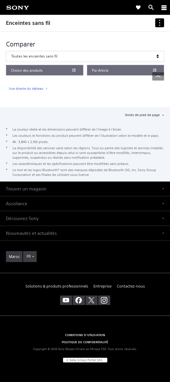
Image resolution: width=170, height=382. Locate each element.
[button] (85, 189)
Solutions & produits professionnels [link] (56, 286)
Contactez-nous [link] (131, 286)
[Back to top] (158, 76)
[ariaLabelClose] (164, 7)
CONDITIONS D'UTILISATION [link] (85, 335)
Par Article (100, 70)
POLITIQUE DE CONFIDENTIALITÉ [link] (85, 342)
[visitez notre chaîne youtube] (66, 300)
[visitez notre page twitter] (91, 300)
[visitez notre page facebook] (79, 300)
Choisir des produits (27, 70)
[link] (18, 7)
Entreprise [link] (102, 286)
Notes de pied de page (143, 115)
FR (28, 256)
